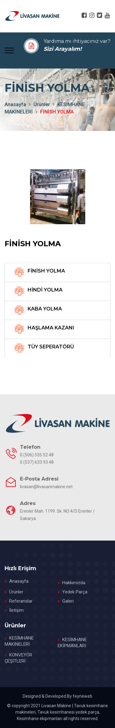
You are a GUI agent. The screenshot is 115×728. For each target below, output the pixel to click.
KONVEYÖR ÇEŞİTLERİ (18, 658)
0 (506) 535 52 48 (37, 454)
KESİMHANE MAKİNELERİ (19, 641)
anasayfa (15, 104)
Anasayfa (19, 581)
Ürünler (41, 104)
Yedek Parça (74, 592)
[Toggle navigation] (9, 49)
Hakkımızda (73, 582)
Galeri (68, 601)
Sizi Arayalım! (63, 49)
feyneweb (82, 696)
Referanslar (21, 601)
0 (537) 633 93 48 (37, 462)
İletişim (16, 610)
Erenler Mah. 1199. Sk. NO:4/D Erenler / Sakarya (57, 515)
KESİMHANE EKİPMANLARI (72, 642)
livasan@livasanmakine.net (46, 486)
